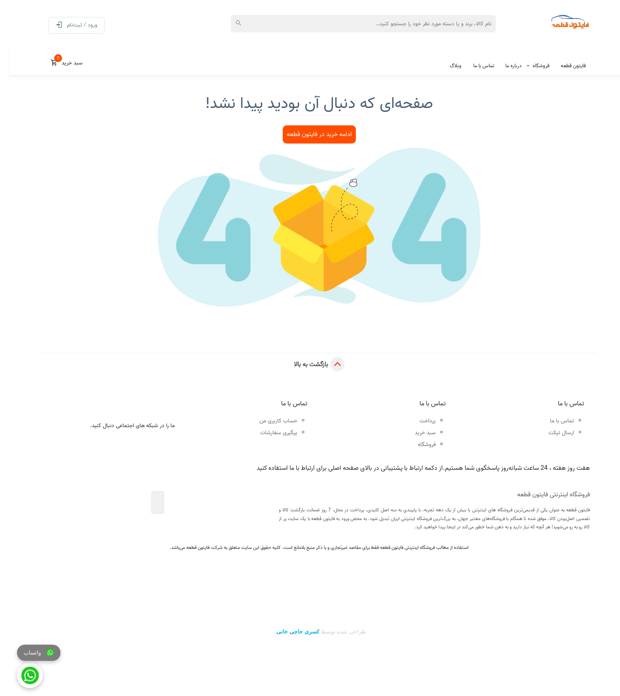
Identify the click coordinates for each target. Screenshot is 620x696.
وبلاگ (446, 66)
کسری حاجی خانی (288, 631)
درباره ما (504, 66)
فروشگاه (532, 66)
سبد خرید (416, 432)
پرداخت (418, 421)
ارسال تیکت (552, 432)
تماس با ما (474, 66)
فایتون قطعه (564, 66)
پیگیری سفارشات (269, 432)
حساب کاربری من (269, 421)
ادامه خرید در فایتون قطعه (310, 134)
